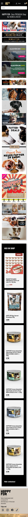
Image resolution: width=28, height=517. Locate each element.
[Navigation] (2, 3)
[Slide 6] (19, 29)
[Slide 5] (17, 29)
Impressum (12, 514)
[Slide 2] (11, 29)
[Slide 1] (6, 29)
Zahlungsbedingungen (23, 516)
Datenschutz (17, 514)
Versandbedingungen (10, 516)
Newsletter (3, 516)
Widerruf (16, 516)
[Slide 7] (21, 29)
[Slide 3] (13, 29)
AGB (7, 514)
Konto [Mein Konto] (18, 3)
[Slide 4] (15, 29)
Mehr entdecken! (9, 481)
